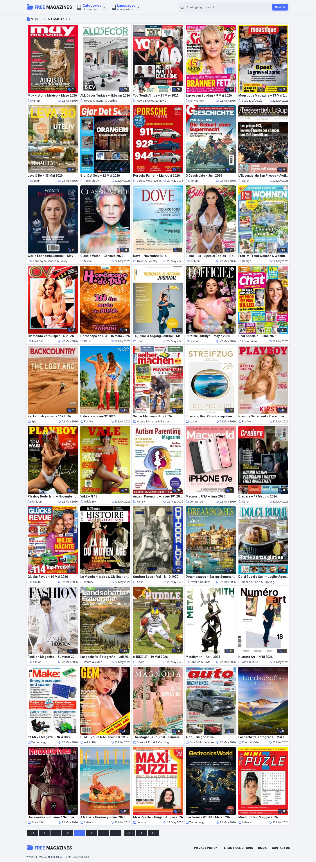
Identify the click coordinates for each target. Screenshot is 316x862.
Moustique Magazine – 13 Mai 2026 (263, 95)
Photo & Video (91, 662)
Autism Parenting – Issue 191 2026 (158, 496)
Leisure (34, 582)
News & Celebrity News (149, 100)
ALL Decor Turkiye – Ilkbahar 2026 (105, 95)
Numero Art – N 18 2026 (255, 657)
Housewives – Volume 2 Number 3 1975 (53, 817)
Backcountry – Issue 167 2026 (49, 416)
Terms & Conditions (237, 847)
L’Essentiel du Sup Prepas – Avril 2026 (263, 175)
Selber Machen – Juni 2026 (152, 416)
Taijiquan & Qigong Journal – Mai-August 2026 (158, 336)
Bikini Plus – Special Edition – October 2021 (211, 256)
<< (32, 833)
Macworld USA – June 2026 (205, 496)
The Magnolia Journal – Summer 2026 (158, 737)
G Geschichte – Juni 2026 (204, 175)
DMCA (262, 847)
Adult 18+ (35, 341)
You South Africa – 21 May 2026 (155, 95)
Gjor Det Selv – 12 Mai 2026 (100, 175)
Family (139, 501)
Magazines (49, 7)
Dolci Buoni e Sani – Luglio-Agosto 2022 (263, 576)
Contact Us (281, 847)
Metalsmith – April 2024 (203, 657)
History (34, 100)
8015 (130, 833)
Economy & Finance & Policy (47, 261)
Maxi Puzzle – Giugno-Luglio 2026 (158, 817)
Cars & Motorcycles (147, 180)
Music (86, 261)
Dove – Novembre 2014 (150, 256)
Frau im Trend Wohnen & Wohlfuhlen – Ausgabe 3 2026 (263, 256)
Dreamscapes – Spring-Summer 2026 (211, 576)
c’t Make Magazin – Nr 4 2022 (49, 737)
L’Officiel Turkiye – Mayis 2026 (208, 336)
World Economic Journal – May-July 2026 (53, 256)
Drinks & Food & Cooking (256, 582)
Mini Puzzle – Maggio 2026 (258, 817)
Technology (89, 180)
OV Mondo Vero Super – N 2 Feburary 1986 (53, 336)
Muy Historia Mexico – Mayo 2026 (52, 95)
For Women (195, 100)
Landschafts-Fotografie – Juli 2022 (105, 657)
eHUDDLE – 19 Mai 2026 (150, 657)
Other (243, 180)
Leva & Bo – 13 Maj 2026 (45, 175)
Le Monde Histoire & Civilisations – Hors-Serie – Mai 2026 (105, 576)
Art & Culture (248, 662)
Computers (194, 501)
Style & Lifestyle (250, 100)
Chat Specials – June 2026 (257, 336)
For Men (193, 261)
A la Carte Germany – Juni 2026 (102, 817)
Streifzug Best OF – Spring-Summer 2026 (211, 416)
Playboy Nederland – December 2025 (263, 416)
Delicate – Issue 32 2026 (97, 416)
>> (153, 833)
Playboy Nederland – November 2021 (53, 496)
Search (280, 7)
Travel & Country (145, 261)
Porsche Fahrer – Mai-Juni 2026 (156, 175)
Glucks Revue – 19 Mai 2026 (48, 576)
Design (34, 180)
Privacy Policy (205, 847)
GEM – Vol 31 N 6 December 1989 (104, 737)
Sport (138, 341)
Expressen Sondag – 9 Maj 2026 (209, 95)
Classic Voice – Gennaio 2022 (101, 256)
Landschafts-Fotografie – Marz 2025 (263, 737)
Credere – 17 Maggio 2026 (257, 496)
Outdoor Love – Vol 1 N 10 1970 (155, 576)
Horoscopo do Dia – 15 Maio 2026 (105, 336)
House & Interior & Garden (98, 100)
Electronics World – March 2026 (209, 817)
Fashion (192, 341)
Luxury (192, 421)
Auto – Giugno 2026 (200, 737)
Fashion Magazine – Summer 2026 (53, 657)
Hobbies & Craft (198, 662)
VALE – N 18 (88, 496)
